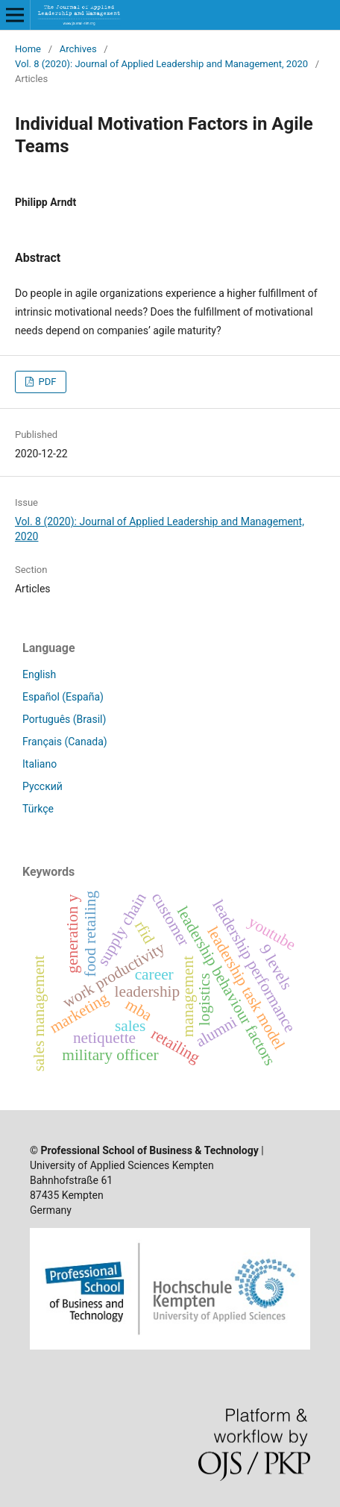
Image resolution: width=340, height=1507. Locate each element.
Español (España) (63, 697)
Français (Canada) (64, 742)
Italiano (39, 764)
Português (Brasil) (64, 719)
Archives (78, 48)
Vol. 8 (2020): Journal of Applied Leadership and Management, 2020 (161, 63)
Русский (42, 786)
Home (28, 48)
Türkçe (38, 809)
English (39, 674)
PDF (46, 381)
